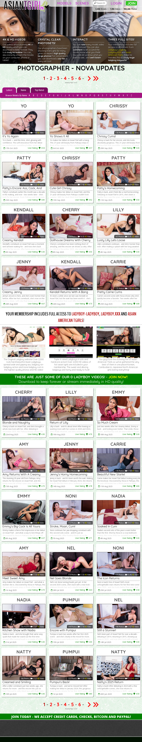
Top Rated (39, 90)
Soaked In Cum (107, 526)
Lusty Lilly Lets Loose (111, 240)
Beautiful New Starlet (111, 474)
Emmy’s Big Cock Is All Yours (21, 526)
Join (131, 3)
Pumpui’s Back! (59, 682)
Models (64, 3)
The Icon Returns (108, 578)
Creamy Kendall (12, 240)
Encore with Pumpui (63, 630)
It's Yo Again (10, 136)
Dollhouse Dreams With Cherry (70, 240)
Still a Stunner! (106, 630)
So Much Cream (107, 422)
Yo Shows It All (59, 136)
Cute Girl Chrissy (61, 188)
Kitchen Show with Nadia (18, 630)
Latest (9, 90)
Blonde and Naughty (16, 422)
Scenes (82, 3)
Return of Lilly (59, 422)
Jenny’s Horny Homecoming (68, 474)
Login (116, 3)
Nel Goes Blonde (60, 578)
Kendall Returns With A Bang (69, 292)
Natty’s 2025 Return (110, 682)
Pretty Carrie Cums (109, 292)
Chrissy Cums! (106, 136)
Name (23, 90)
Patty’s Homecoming (111, 188)
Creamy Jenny (12, 292)
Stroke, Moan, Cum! (62, 526)
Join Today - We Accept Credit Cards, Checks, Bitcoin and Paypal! (71, 716)
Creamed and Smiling (16, 682)
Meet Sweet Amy (13, 578)
